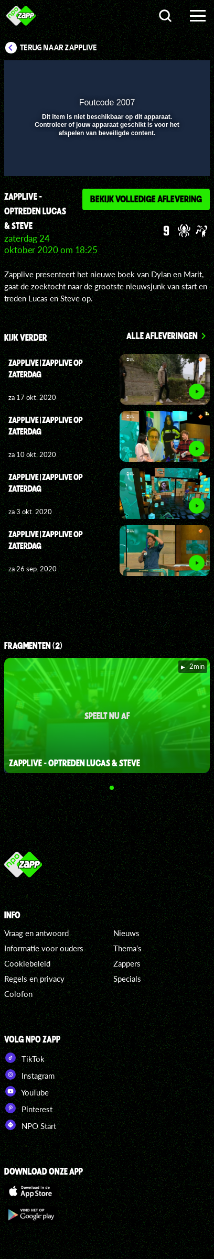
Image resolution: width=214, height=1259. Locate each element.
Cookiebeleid (27, 963)
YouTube (26, 1091)
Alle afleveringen (162, 335)
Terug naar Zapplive (59, 47)
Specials (127, 978)
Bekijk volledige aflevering (146, 198)
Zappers (127, 963)
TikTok (24, 1057)
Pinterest (28, 1108)
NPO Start (30, 1125)
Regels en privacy (34, 978)
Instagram (29, 1074)
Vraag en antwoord (36, 933)
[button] (174, 75)
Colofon (18, 993)
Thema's (127, 948)
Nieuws (126, 933)
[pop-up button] (153, 75)
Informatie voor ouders (43, 948)
